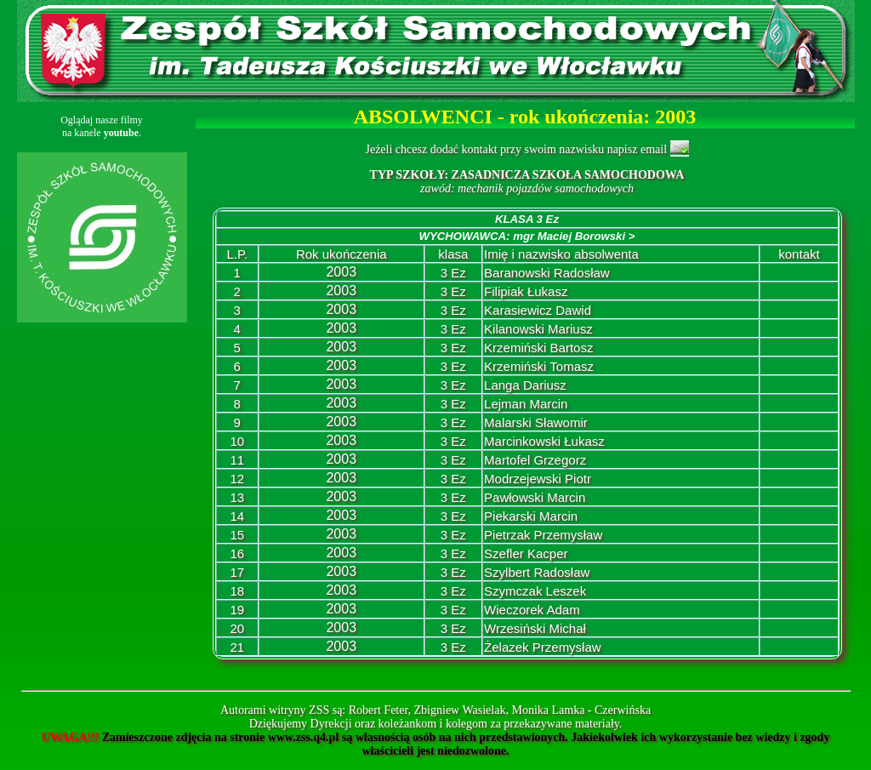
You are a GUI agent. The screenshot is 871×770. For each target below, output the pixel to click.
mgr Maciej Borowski (574, 236)
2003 (341, 272)
